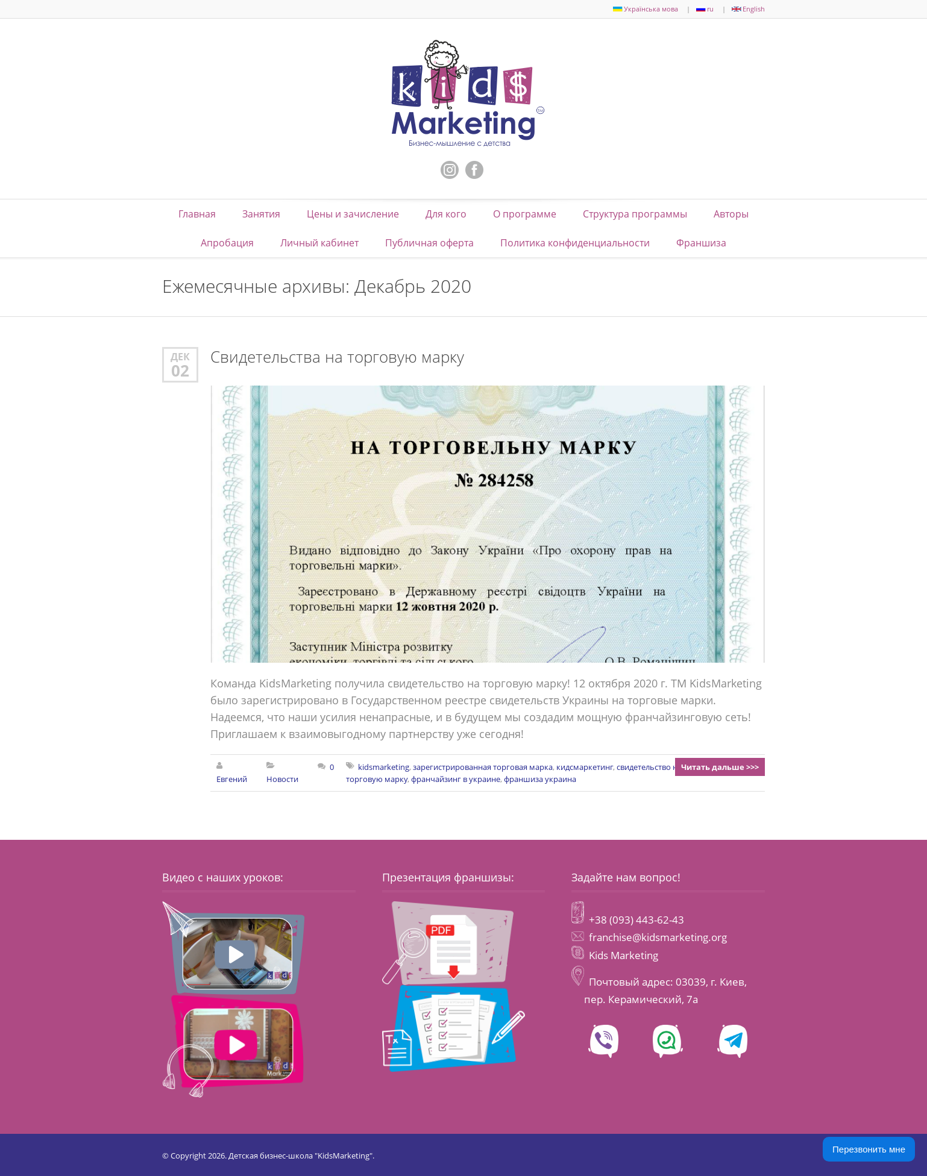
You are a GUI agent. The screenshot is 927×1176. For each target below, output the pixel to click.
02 (180, 370)
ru (705, 8)
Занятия (261, 213)
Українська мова (645, 8)
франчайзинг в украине (455, 779)
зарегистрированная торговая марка (483, 767)
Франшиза (701, 242)
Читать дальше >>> (720, 767)
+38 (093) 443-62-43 (635, 920)
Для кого (446, 213)
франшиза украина (540, 779)
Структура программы (635, 213)
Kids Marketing (623, 955)
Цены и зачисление (353, 213)
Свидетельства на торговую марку (337, 356)
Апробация (227, 242)
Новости (282, 779)
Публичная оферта (429, 242)
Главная (197, 213)
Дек (180, 356)
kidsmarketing (383, 767)
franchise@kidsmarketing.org (658, 937)
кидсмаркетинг (584, 767)
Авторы (731, 213)
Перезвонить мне (868, 1149)
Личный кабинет (319, 242)
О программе (524, 213)
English (748, 8)
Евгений (231, 779)
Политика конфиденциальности (575, 242)
